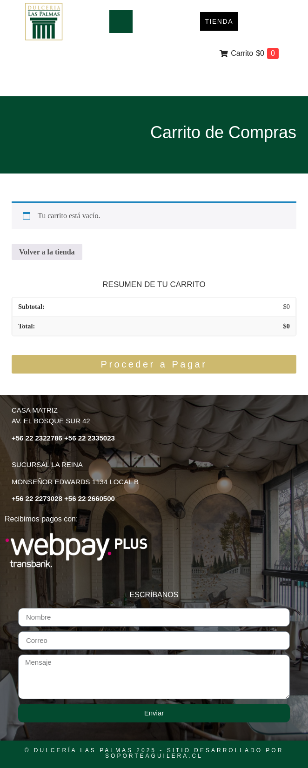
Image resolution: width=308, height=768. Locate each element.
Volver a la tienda (47, 252)
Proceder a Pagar (154, 364)
